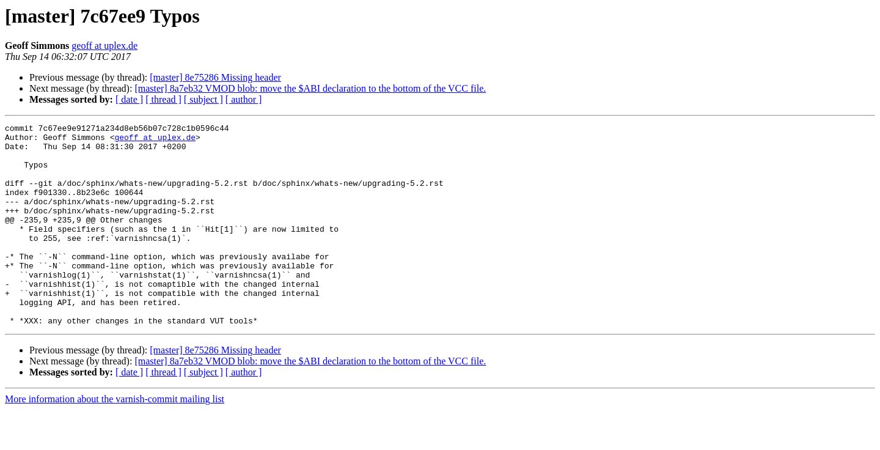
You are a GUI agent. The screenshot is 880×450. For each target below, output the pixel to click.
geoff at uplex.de (105, 45)
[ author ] (244, 99)
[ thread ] (163, 99)
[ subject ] (203, 99)
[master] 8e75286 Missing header (215, 77)
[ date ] (129, 99)
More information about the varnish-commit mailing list (114, 439)
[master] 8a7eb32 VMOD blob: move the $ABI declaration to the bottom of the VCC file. (310, 88)
